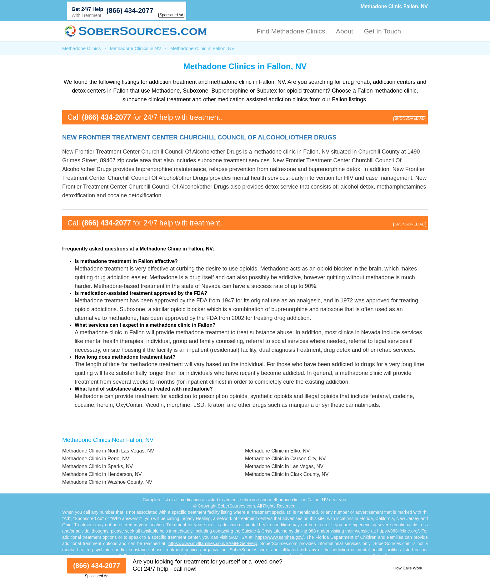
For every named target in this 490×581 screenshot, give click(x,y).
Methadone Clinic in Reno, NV (95, 458)
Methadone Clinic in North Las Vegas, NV (108, 450)
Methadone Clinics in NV (135, 48)
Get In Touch (382, 31)
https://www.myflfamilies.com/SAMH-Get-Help (212, 543)
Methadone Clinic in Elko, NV (277, 450)
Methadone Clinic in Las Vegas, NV (284, 466)
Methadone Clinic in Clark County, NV (286, 474)
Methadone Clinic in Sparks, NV (97, 466)
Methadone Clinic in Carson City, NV (285, 458)
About (344, 31)
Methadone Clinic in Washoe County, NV (107, 482)
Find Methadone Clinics (291, 31)
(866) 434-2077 (129, 10)
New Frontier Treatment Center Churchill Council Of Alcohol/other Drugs (199, 137)
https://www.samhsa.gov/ (279, 537)
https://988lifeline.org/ (398, 530)
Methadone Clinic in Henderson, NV (102, 474)
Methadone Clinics (81, 48)
